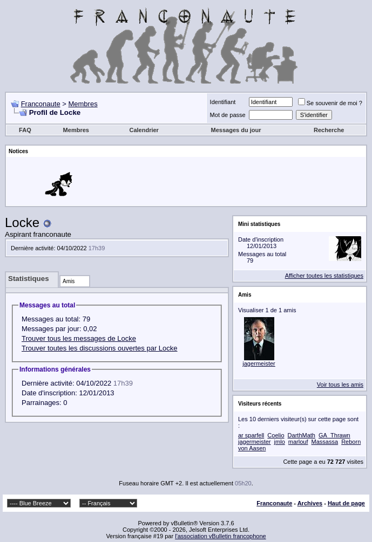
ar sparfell (251, 435)
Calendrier (143, 130)
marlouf (298, 441)
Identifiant (223, 102)
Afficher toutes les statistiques (324, 275)
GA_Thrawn (334, 435)
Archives (309, 503)
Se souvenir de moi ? (330, 103)
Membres (82, 104)
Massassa (325, 441)
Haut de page (346, 503)
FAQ (25, 130)
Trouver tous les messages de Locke (79, 338)
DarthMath (301, 435)
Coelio (275, 435)
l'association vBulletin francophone (220, 536)
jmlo (279, 441)
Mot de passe (228, 115)
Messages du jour (236, 130)
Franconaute (40, 104)
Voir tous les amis (340, 384)
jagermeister (258, 363)
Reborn (351, 441)
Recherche (329, 130)
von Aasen (252, 448)
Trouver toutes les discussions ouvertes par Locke (100, 348)
